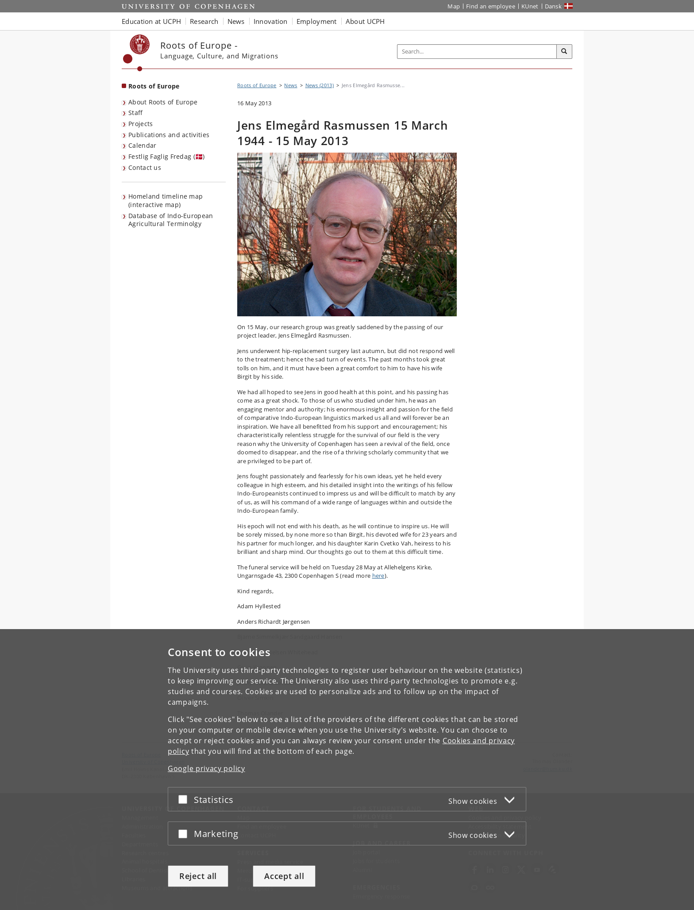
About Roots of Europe (162, 102)
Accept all (284, 876)
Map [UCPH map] (453, 6)
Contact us (144, 167)
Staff (135, 112)
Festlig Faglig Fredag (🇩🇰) (166, 156)
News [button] (236, 21)
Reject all (198, 876)
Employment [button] (317, 21)
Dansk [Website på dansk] (553, 6)
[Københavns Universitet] (136, 53)
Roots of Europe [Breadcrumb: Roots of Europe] (257, 85)
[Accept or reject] (185, 799)
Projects (140, 123)
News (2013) (319, 85)
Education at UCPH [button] (151, 21)
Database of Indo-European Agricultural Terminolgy (170, 219)
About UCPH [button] (365, 21)
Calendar (142, 145)
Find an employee (490, 6)
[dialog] (347, 769)
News (290, 85)
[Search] (564, 51)
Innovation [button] (271, 21)
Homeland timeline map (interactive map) (165, 200)
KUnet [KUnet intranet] (530, 6)
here (378, 576)
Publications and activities (168, 135)
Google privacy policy (206, 768)
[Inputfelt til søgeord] (477, 51)
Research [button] (204, 21)
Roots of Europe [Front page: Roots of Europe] (154, 86)
